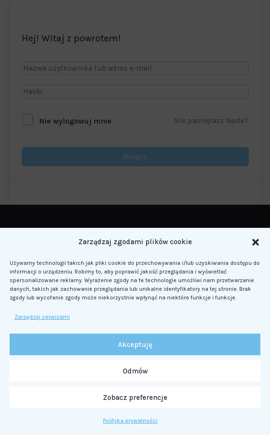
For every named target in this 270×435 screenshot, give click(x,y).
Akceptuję (135, 344)
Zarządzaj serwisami (42, 316)
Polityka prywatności (130, 420)
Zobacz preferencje (135, 397)
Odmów (135, 371)
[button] (255, 242)
